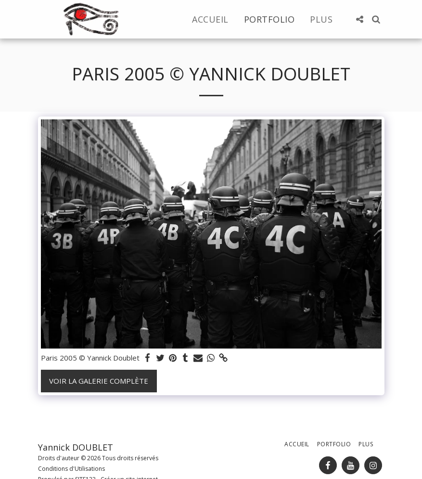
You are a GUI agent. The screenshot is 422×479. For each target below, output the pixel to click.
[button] (360, 19)
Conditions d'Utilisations (71, 469)
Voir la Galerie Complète (98, 381)
